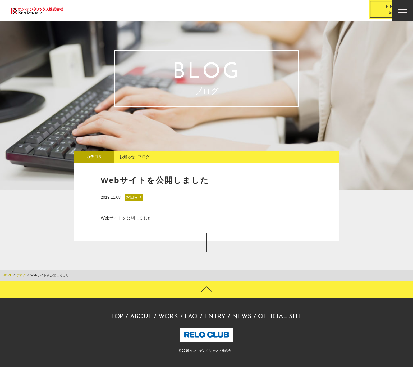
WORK (168, 317)
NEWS (241, 317)
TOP (117, 317)
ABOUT (141, 317)
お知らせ (127, 156)
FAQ (191, 317)
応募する (359, 11)
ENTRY (215, 317)
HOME (7, 275)
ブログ (144, 156)
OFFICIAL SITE (280, 317)
